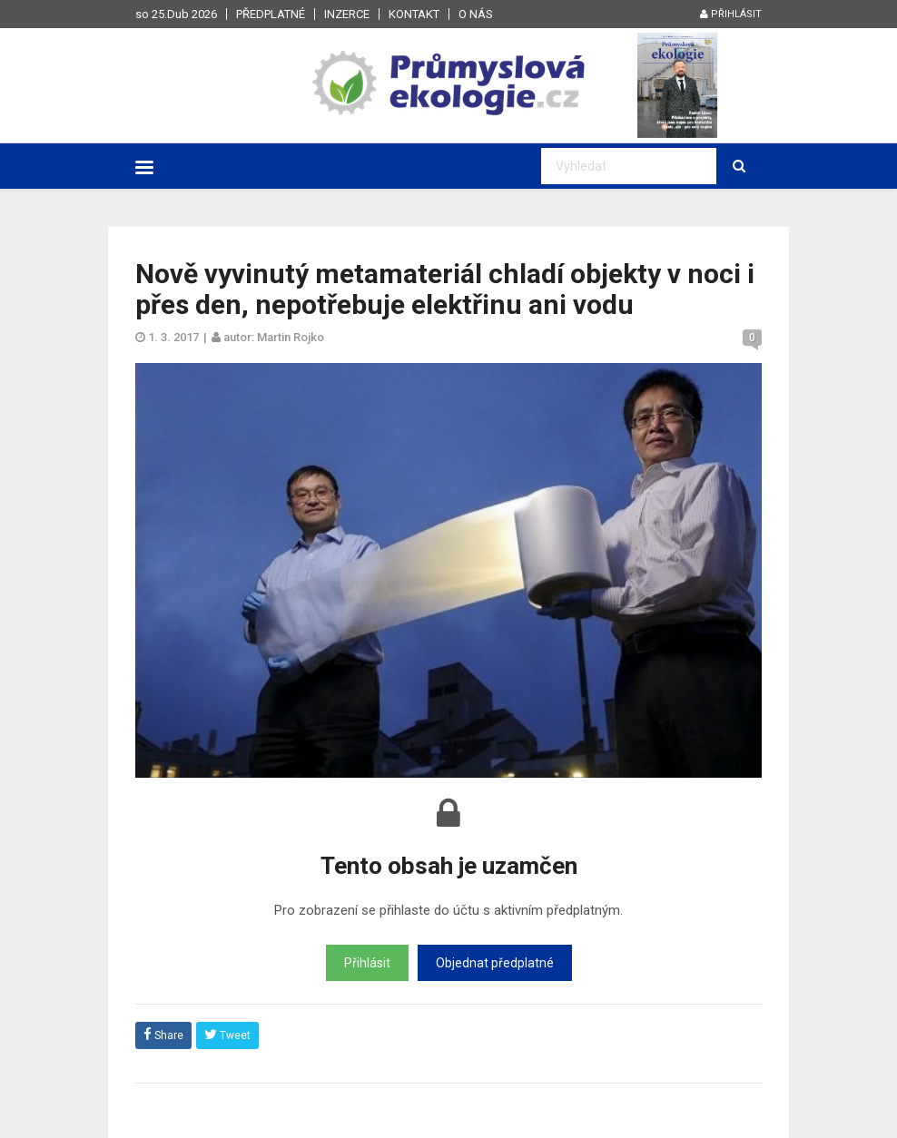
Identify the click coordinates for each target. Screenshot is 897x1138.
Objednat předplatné (495, 963)
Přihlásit (731, 14)
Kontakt (414, 14)
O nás (475, 14)
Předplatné (270, 14)
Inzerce (347, 14)
